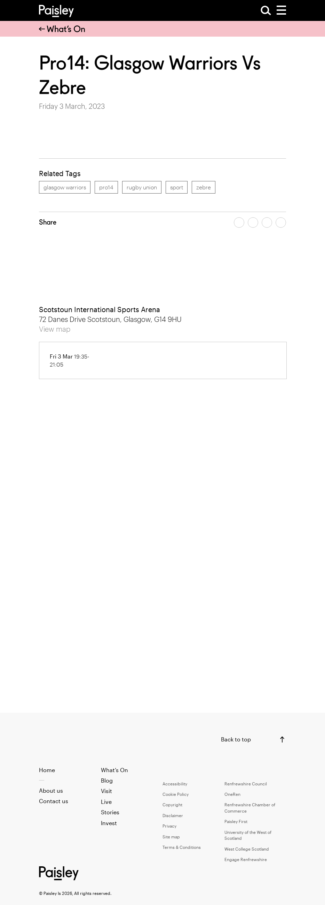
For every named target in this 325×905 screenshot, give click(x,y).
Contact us (53, 801)
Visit (106, 790)
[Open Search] (266, 10)
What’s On (62, 29)
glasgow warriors (64, 187)
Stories (110, 812)
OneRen (232, 794)
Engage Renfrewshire (245, 859)
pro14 (106, 187)
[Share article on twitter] (253, 222)
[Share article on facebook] (239, 222)
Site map (171, 836)
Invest (109, 823)
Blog (107, 780)
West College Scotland (246, 848)
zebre (203, 187)
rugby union (142, 187)
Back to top (236, 739)
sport (176, 187)
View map (54, 329)
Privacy (169, 825)
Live (106, 801)
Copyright (172, 804)
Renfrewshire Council (245, 783)
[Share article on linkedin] (281, 222)
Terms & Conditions (181, 847)
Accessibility (174, 783)
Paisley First (235, 821)
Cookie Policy (175, 794)
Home (47, 770)
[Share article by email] (267, 222)
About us (51, 790)
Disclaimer (172, 815)
